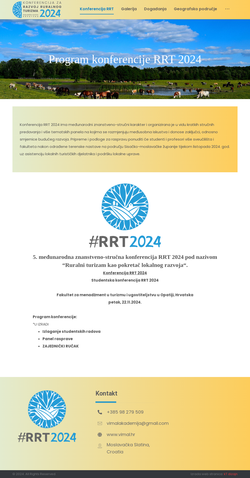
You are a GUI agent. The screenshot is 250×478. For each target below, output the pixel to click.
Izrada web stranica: (207, 474)
